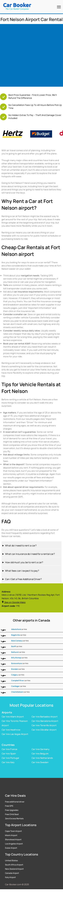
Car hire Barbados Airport (44, 716)
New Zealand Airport (14, 869)
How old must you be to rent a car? (24, 562)
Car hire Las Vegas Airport (15, 734)
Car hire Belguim (40, 753)
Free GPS (9, 806)
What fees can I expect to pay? (22, 570)
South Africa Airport (14, 864)
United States (11, 860)
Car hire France (9, 749)
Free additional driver (14, 801)
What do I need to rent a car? (20, 545)
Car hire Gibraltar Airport (44, 729)
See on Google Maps (14, 602)
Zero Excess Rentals (14, 818)
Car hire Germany (40, 749)
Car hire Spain (9, 753)
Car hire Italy (8, 762)
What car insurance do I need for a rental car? (30, 553)
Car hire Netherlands (42, 757)
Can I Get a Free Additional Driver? (23, 579)
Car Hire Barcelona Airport (45, 721)
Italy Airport (10, 877)
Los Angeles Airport (14, 843)
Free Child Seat (12, 814)
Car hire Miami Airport (13, 716)
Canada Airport (12, 873)
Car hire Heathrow (11, 729)
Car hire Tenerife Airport (44, 725)
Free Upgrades (11, 810)
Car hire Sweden (40, 762)
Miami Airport (11, 835)
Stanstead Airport (13, 839)
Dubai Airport (11, 848)
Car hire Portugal (10, 757)
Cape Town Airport (13, 831)
